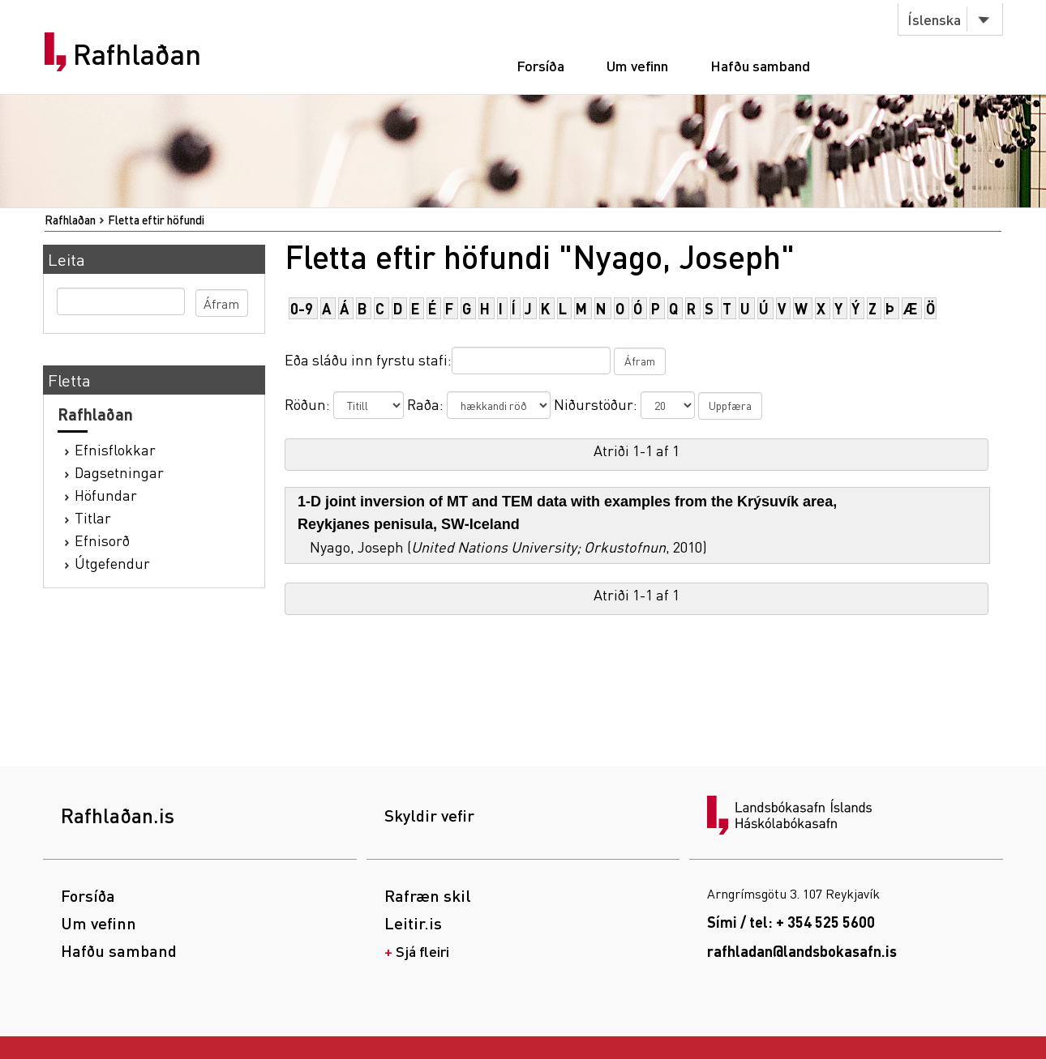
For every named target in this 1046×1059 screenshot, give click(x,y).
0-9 (301, 308)
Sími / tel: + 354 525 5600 (791, 921)
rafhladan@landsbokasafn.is (802, 951)
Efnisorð (102, 540)
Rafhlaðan (137, 54)
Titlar (93, 517)
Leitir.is (413, 922)
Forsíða (540, 65)
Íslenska (934, 19)
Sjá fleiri (422, 951)
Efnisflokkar (115, 449)
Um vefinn (637, 65)
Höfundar (106, 494)
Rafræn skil (427, 895)
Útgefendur (112, 562)
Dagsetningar (119, 472)
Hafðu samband (760, 65)
